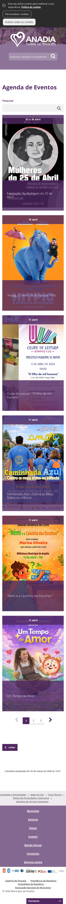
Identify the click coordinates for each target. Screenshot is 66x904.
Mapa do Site (37, 794)
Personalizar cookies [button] (17, 14)
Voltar (11, 747)
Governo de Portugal (15, 880)
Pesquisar (8, 100)
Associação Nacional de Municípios (33, 887)
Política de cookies (31, 7)
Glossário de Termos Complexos (32, 801)
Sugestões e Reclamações (13, 794)
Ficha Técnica (55, 794)
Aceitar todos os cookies (19, 22)
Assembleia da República (31, 884)
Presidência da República (43, 880)
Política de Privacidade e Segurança (31, 798)
